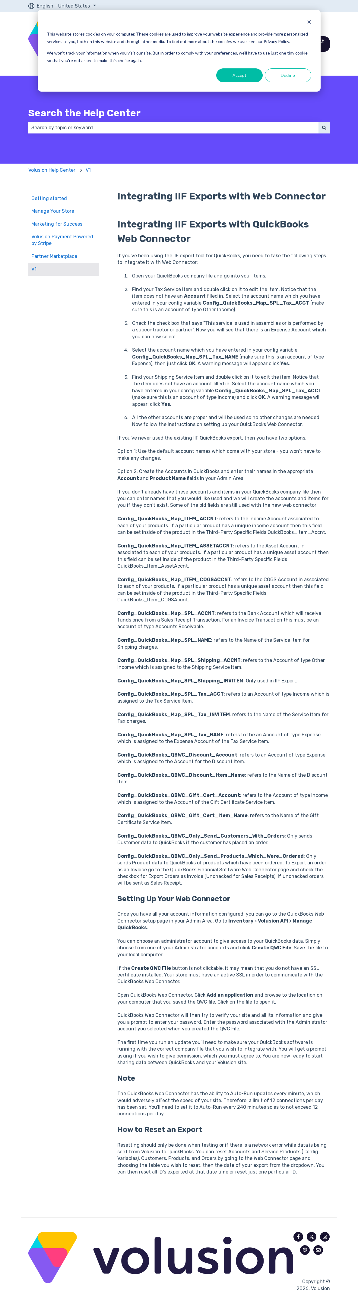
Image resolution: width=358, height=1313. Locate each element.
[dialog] (179, 51)
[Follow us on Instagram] (325, 1237)
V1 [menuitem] (33, 269)
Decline (288, 75)
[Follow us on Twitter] (311, 1237)
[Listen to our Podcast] (305, 1250)
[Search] (324, 127)
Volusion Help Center (51, 170)
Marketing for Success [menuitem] (56, 224)
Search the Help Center (84, 113)
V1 (88, 170)
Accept (239, 75)
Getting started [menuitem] (49, 198)
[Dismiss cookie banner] (309, 23)
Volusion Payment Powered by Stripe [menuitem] (62, 240)
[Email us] (318, 1250)
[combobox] (173, 127)
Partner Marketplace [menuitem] (54, 256)
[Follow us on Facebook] (298, 1237)
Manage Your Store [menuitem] (52, 211)
